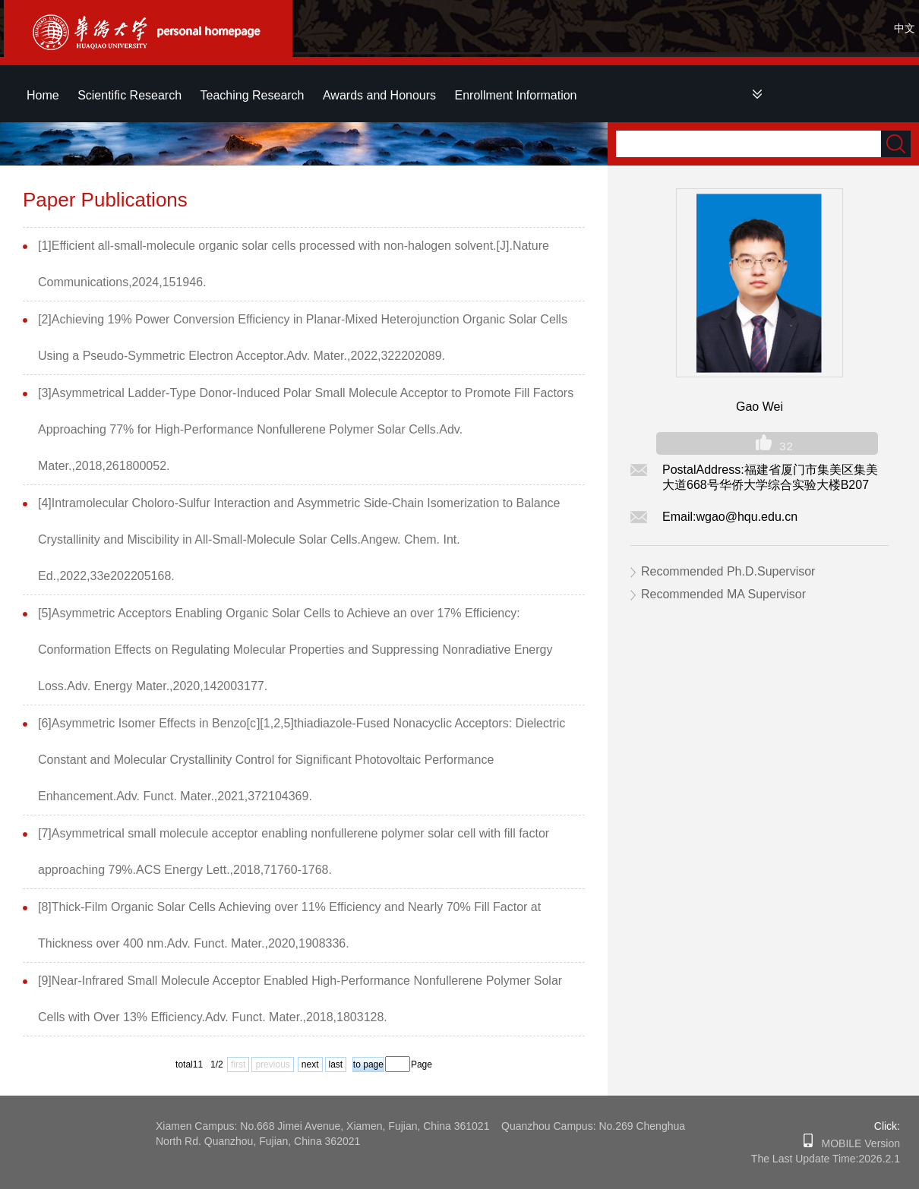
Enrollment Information (516, 95)
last (336, 1064)
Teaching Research (253, 95)
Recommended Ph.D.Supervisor (728, 571)
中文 (904, 28)
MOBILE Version (856, 1143)
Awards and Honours (379, 95)
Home (43, 95)
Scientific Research (129, 95)
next (310, 1064)
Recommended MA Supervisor (723, 594)
